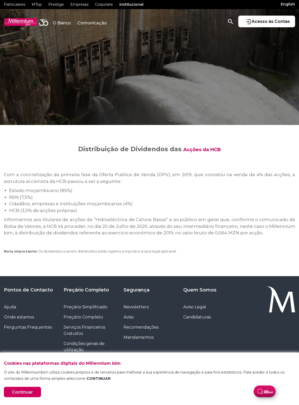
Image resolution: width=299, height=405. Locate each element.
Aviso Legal (194, 306)
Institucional (131, 4)
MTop (37, 4)
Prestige (56, 4)
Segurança (137, 290)
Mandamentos (139, 337)
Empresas (79, 4)
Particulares (14, 4)
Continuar (22, 392)
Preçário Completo (86, 290)
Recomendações (141, 327)
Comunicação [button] (92, 23)
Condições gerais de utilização (84, 346)
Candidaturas (197, 317)
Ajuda (10, 306)
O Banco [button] (62, 23)
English (288, 4)
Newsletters (136, 306)
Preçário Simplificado (85, 306)
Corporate (104, 4)
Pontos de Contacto (28, 290)
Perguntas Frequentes (28, 327)
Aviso (129, 317)
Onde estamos (19, 317)
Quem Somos (199, 290)
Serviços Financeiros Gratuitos (84, 330)
